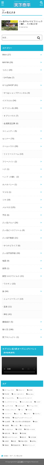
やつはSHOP (10, 85)
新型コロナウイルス (13, 276)
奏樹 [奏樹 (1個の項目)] (16, 433)
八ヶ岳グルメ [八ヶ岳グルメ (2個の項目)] (8, 429)
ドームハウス (10, 146)
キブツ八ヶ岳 (10, 108)
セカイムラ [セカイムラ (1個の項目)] (21, 406)
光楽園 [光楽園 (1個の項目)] (6, 425)
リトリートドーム (13, 154)
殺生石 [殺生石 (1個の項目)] (24, 437)
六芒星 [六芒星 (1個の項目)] (19, 429)
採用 (5, 268)
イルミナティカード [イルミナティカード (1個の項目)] (25, 398)
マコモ (6, 192)
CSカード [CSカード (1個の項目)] (21, 390)
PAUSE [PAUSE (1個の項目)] (6, 394)
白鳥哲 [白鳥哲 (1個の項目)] (6, 441)
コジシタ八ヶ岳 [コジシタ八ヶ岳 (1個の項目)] (27, 402)
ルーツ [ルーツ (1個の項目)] (28, 414)
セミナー (8, 139)
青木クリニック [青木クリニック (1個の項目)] (30, 445)
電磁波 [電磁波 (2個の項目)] (6, 445)
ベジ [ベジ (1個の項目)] (21, 410)
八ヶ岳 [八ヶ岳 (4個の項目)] (15, 425)
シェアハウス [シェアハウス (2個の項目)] (8, 406)
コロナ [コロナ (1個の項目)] (38, 402)
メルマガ (8, 207)
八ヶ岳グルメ (10, 223)
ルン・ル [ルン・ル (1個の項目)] (19, 414)
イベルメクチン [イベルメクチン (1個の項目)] (9, 398)
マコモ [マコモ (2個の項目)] (29, 410)
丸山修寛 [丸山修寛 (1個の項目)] (7, 421)
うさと (7, 70)
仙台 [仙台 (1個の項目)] (36, 421)
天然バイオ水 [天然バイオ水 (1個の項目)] (30, 429)
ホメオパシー (9, 184)
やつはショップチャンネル (17, 93)
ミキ (6, 200)
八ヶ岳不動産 (10, 238)
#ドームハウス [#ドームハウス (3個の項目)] (9, 390)
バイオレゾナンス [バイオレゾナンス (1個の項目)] (10, 410)
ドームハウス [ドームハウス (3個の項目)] (33, 406)
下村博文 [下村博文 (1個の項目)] (7, 418)
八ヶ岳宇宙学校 (11, 253)
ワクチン (10, 284)
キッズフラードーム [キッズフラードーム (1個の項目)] (10, 402)
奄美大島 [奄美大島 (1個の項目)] (7, 433)
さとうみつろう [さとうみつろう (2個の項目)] (19, 394)
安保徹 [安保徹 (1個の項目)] (24, 433)
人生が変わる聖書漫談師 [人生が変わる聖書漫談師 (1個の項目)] (22, 421)
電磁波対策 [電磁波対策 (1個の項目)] (16, 445)
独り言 (7, 329)
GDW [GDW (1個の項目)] (30, 390)
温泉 (8, 307)
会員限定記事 (11, 123)
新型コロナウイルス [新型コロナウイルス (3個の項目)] (10, 437)
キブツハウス (11, 116)
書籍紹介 (7, 322)
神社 (8, 314)
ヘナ (5, 169)
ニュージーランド (13, 299)
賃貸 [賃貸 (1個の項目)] (14, 441)
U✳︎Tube (9, 78)
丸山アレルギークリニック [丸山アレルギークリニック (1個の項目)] (23, 418)
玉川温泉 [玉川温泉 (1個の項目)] (33, 437)
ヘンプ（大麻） (10, 177)
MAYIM (7, 62)
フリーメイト (9, 161)
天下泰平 (20, 462)
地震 (5, 261)
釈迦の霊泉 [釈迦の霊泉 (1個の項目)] (24, 441)
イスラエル (9, 100)
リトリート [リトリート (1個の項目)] (8, 414)
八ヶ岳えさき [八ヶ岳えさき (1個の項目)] (26, 425)
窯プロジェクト (10, 337)
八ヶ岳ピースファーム (13, 230)
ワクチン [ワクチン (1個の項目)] (37, 414)
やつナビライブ (12, 245)
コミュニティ (9, 131)
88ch (6, 55)
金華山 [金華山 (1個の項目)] (34, 441)
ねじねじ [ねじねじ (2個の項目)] (31, 394)
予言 (5, 215)
